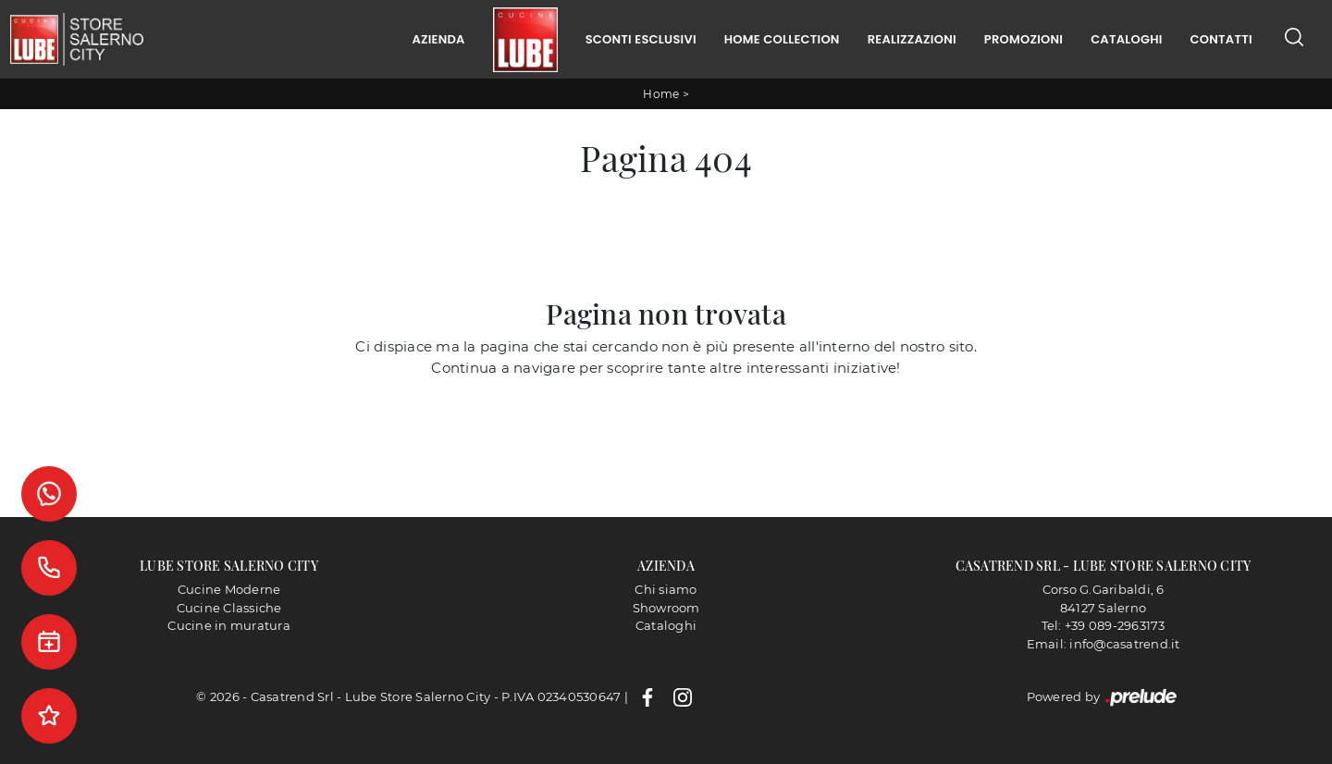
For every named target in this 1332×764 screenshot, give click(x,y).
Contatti (1221, 39)
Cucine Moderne (229, 589)
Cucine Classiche (229, 607)
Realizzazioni (912, 39)
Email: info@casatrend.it (1103, 643)
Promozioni (1023, 39)
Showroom (666, 607)
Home (661, 94)
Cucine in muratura (228, 625)
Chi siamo (666, 589)
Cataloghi (1126, 39)
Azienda (438, 39)
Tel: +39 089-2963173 (1104, 625)
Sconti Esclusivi (641, 39)
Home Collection (782, 39)
